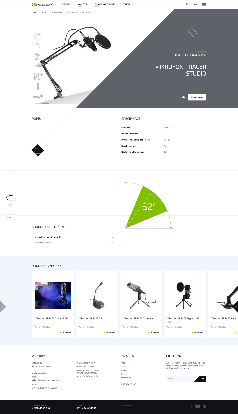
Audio (44, 13)
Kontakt (124, 374)
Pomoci (126, 4)
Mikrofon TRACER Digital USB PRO (183, 320)
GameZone (37, 363)
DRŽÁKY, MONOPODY (86, 363)
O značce (125, 363)
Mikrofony (57, 13)
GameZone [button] (82, 4)
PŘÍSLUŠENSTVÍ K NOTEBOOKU (45, 380)
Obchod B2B (126, 378)
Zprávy (124, 367)
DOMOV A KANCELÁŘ (86, 367)
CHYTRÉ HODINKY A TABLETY (44, 388)
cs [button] (195, 4)
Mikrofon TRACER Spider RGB (51, 318)
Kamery (35, 384)
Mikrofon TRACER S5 (90, 318)
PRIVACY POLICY (128, 384)
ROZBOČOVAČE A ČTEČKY (88, 376)
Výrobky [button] (66, 4)
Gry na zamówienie (86, 408)
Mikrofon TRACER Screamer (138, 318)
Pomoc (124, 370)
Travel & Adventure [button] (105, 4)
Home (34, 13)
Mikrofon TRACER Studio (78, 13)
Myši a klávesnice (39, 373)
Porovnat (198, 97)
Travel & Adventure (42, 367)
